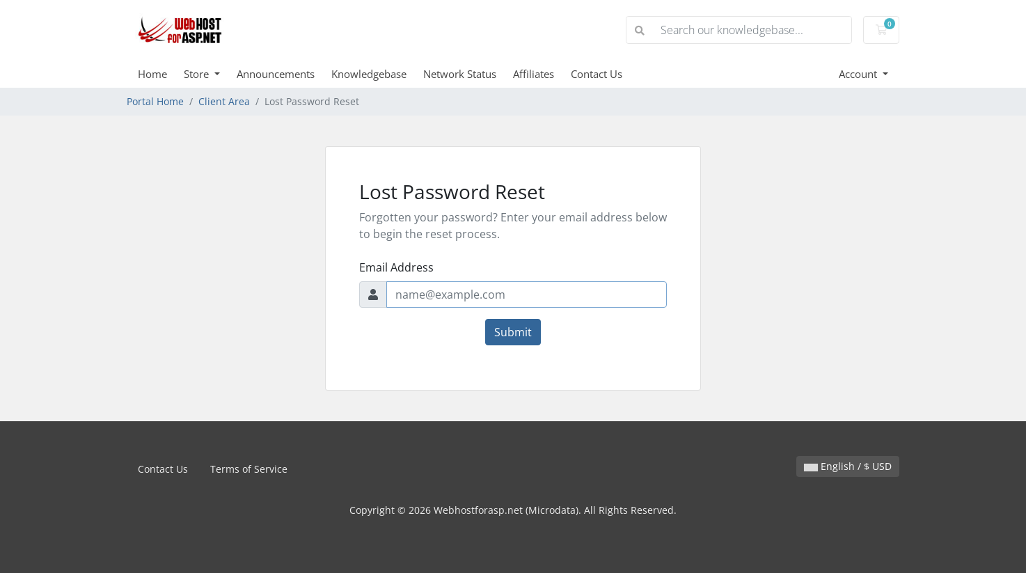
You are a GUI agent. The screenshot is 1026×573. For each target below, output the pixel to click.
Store (198, 74)
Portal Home (155, 101)
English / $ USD (848, 466)
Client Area (224, 101)
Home (152, 74)
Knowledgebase (369, 74)
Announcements (276, 74)
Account (859, 74)
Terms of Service (248, 469)
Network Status (459, 74)
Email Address (396, 267)
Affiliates (533, 74)
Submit (513, 332)
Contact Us (596, 74)
